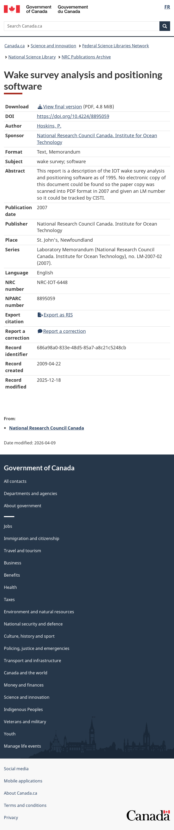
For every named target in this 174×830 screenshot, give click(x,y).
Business (12, 563)
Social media (16, 769)
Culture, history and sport (29, 636)
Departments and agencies (30, 493)
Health (10, 587)
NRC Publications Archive (86, 57)
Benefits (12, 575)
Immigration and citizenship (31, 538)
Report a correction (62, 331)
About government (22, 506)
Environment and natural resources (39, 612)
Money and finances (24, 685)
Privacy (11, 817)
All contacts (15, 481)
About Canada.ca (20, 793)
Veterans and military (25, 721)
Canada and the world (25, 673)
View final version (60, 106)
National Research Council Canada (46, 428)
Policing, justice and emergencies (36, 648)
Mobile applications (23, 781)
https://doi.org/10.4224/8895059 (73, 116)
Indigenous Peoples (23, 709)
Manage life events (22, 746)
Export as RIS (55, 315)
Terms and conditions (25, 805)
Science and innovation (53, 46)
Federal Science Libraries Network (115, 46)
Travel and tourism (22, 551)
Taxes (9, 599)
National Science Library (32, 57)
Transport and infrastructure (32, 660)
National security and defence (33, 624)
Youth (10, 734)
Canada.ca (14, 46)
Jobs (8, 526)
